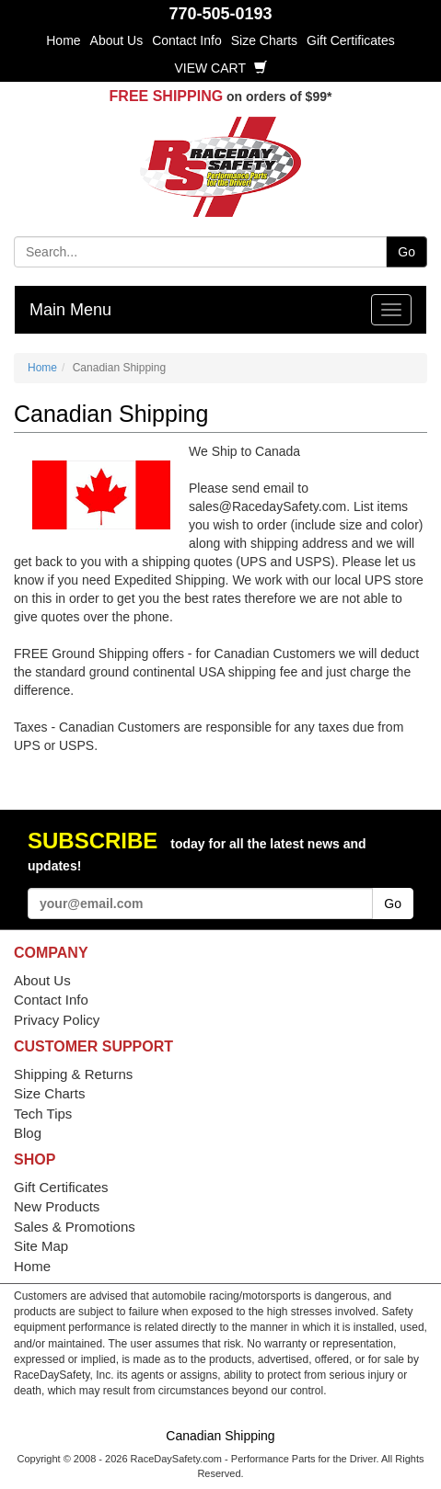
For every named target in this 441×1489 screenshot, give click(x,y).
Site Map (41, 1246)
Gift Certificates (351, 40)
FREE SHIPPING (167, 96)
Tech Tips (43, 1113)
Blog (27, 1133)
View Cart (220, 68)
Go (406, 251)
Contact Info (187, 40)
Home (63, 40)
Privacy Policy (56, 1020)
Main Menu (70, 310)
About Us (117, 40)
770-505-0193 (220, 14)
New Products (56, 1206)
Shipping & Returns (73, 1074)
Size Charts (264, 40)
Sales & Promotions (74, 1226)
